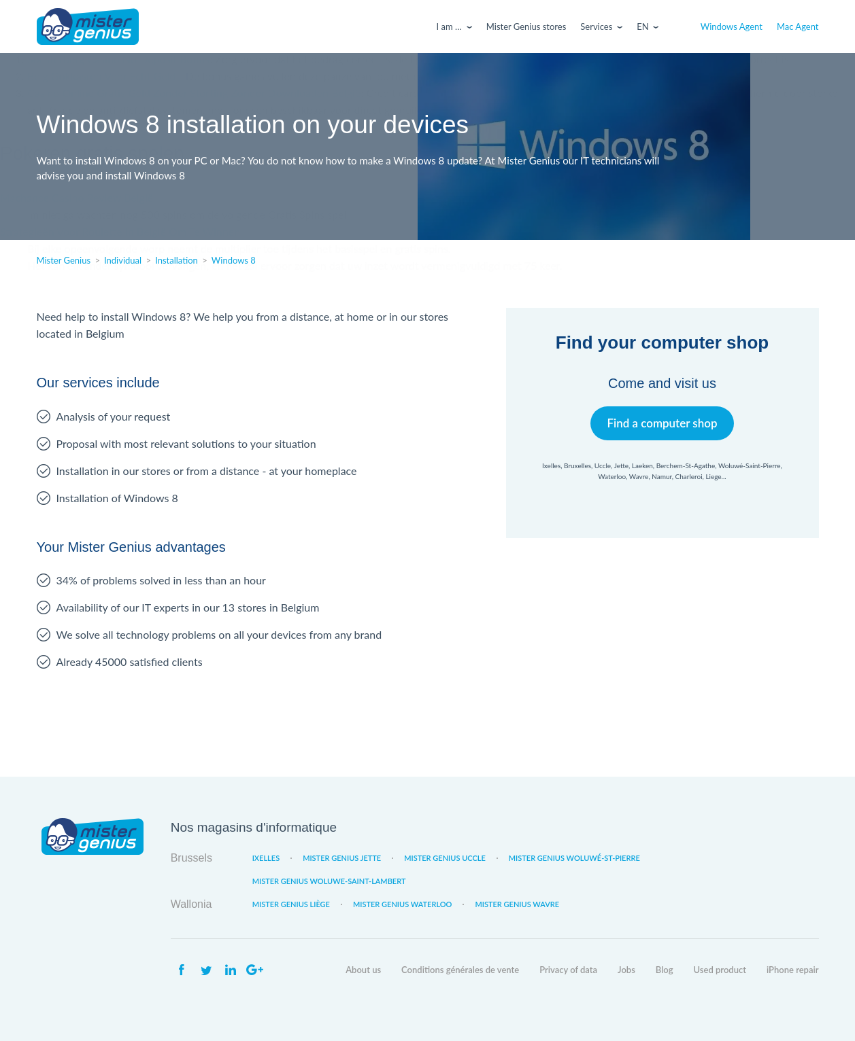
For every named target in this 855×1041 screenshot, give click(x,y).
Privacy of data (568, 969)
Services (596, 26)
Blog (664, 969)
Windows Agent (731, 26)
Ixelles (266, 857)
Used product (720, 969)
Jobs (626, 969)
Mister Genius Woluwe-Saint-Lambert (329, 881)
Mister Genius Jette (342, 857)
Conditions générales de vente (460, 969)
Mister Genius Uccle (445, 857)
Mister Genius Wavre (517, 904)
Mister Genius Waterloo (402, 904)
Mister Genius (88, 26)
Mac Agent (798, 26)
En (642, 26)
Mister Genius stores (526, 26)
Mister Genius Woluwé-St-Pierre (574, 857)
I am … (449, 26)
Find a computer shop (662, 423)
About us (363, 969)
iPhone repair (793, 969)
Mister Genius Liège (291, 904)
